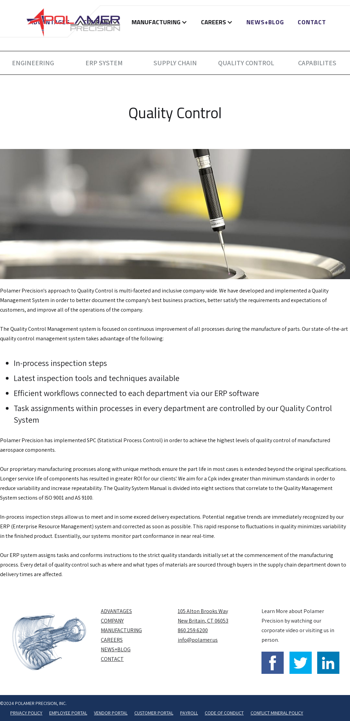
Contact (312, 22)
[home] (73, 22)
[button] (159, 22)
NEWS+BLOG (265, 22)
